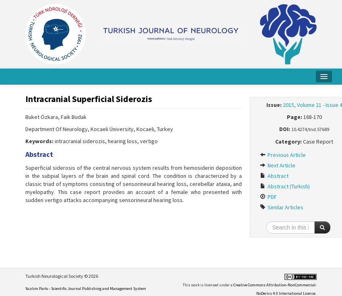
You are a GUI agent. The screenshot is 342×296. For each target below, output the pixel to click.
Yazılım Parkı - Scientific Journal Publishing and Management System (85, 288)
